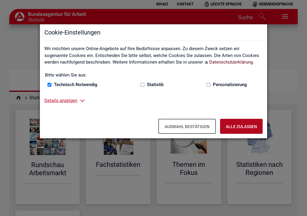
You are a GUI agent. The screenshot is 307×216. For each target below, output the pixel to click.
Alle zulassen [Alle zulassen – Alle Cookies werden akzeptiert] (241, 126)
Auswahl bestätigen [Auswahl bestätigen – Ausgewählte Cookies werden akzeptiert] (187, 126)
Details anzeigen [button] (60, 100)
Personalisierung (230, 84)
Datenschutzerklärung (231, 62)
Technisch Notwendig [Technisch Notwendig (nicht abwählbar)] (75, 84)
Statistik (155, 84)
